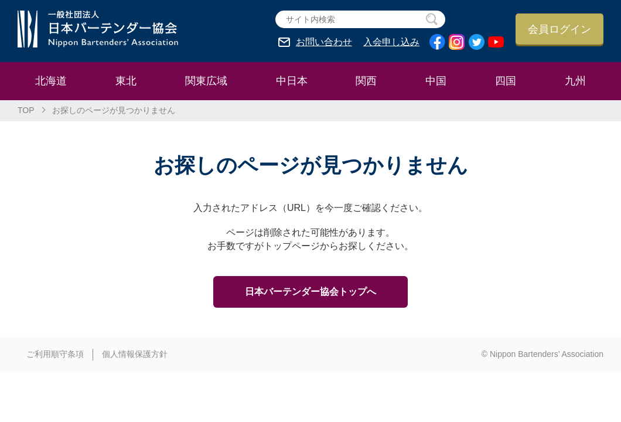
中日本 (292, 81)
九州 (575, 81)
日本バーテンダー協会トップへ (310, 292)
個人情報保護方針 (135, 354)
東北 (126, 81)
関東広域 (206, 81)
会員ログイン (559, 29)
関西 (366, 81)
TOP (26, 110)
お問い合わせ (324, 42)
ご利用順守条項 (55, 354)
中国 (435, 81)
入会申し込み (391, 42)
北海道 (51, 81)
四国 (505, 81)
